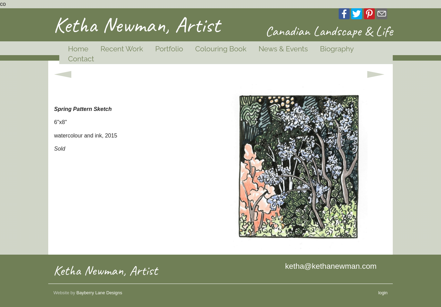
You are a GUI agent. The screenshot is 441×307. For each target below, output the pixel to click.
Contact (81, 58)
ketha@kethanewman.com (331, 266)
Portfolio (169, 48)
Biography (337, 48)
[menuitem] (75, 49)
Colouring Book (220, 48)
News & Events (283, 48)
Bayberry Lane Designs (99, 292)
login (383, 292)
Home (78, 48)
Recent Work (122, 48)
